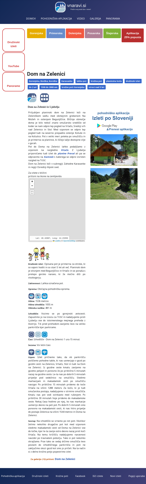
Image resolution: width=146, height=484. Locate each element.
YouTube (13, 66)
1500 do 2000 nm (49, 87)
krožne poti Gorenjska (73, 87)
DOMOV (31, 18)
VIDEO (81, 18)
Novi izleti (115, 476)
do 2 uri (32, 87)
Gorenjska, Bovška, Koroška (43, 81)
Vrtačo (64, 150)
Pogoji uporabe (136, 476)
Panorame (13, 85)
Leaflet (56, 241)
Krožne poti (62, 476)
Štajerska (112, 33)
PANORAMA (113, 18)
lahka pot (82, 81)
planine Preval (66, 153)
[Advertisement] (86, 51)
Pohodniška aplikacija (13, 476)
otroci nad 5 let (96, 87)
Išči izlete (98, 476)
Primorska (55, 33)
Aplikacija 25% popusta (132, 35)
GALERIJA (95, 18)
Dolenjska (75, 33)
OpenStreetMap (69, 241)
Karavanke (66, 81)
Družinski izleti (13, 44)
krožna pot (96, 81)
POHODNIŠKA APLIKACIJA (56, 18)
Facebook (80, 476)
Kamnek (48, 156)
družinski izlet (133, 81)
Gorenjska (36, 33)
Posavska (94, 33)
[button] (32, 182)
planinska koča (114, 81)
